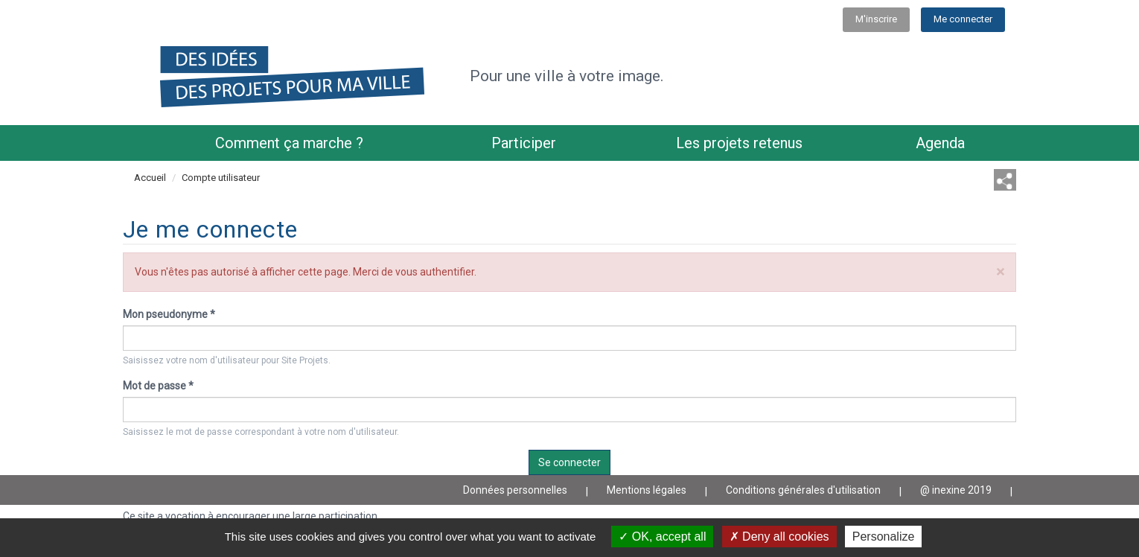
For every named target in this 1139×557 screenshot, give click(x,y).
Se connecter (569, 462)
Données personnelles (515, 490)
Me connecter (963, 19)
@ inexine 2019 (956, 490)
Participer (523, 143)
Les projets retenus (739, 143)
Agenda (940, 143)
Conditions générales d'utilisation (803, 490)
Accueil (150, 177)
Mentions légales (646, 490)
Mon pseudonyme (169, 314)
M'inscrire (876, 19)
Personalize (883, 536)
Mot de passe (158, 386)
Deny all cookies (779, 536)
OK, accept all (662, 536)
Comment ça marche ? (289, 143)
